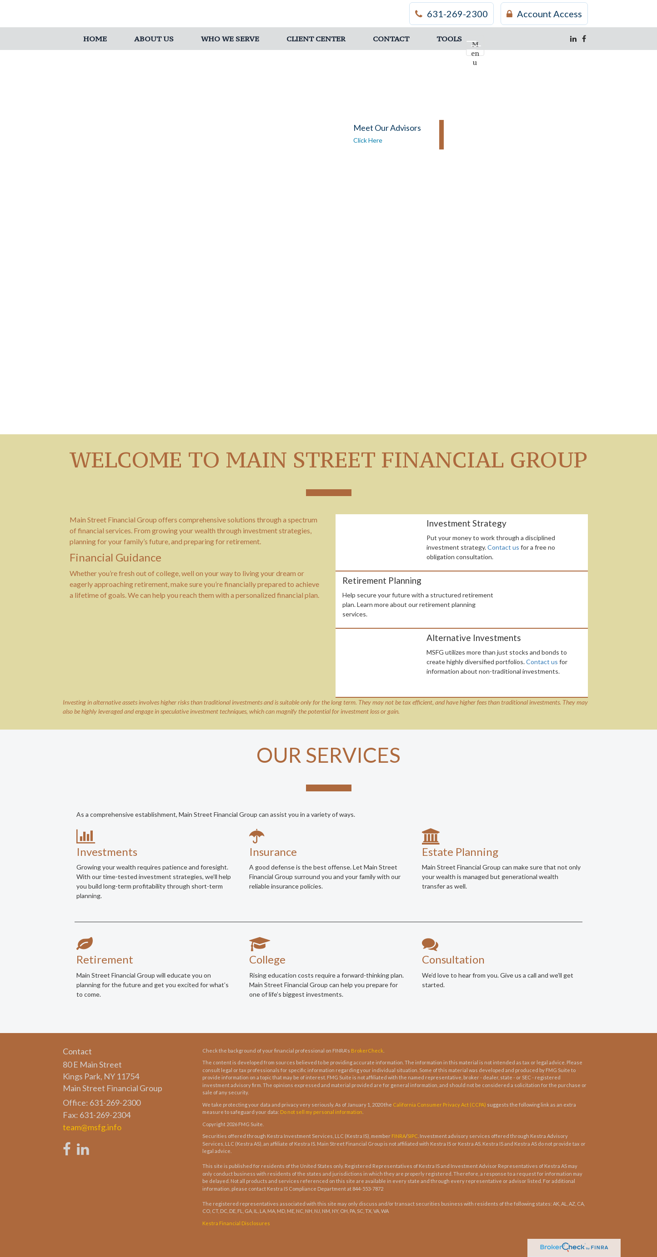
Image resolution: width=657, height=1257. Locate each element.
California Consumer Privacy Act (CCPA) (439, 1105)
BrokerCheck (367, 1050)
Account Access (544, 13)
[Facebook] (584, 39)
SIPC (412, 1136)
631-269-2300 (451, 13)
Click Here (367, 140)
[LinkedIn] (573, 39)
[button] (153, 38)
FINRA (398, 1136)
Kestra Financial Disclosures (236, 1223)
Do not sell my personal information (321, 1112)
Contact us (503, 547)
